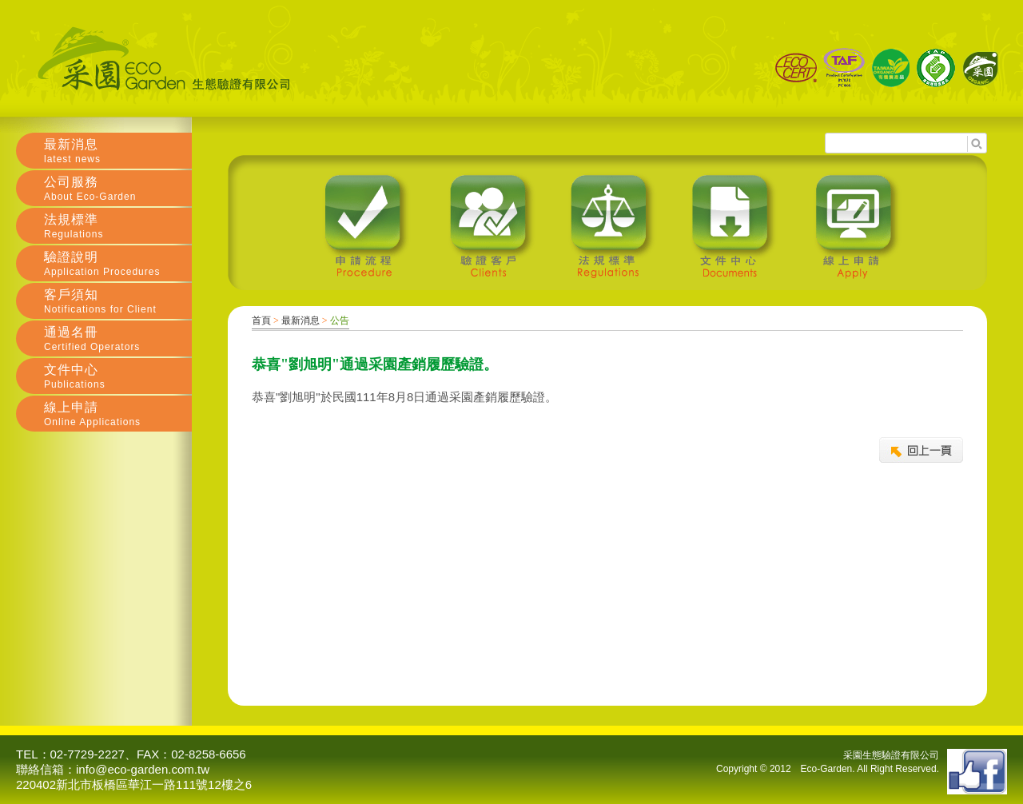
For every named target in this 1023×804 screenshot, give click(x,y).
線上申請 (118, 414)
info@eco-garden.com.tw (142, 769)
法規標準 (118, 226)
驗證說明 (118, 263)
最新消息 (300, 320)
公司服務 (118, 188)
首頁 (261, 320)
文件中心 (118, 376)
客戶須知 (118, 301)
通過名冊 (118, 338)
